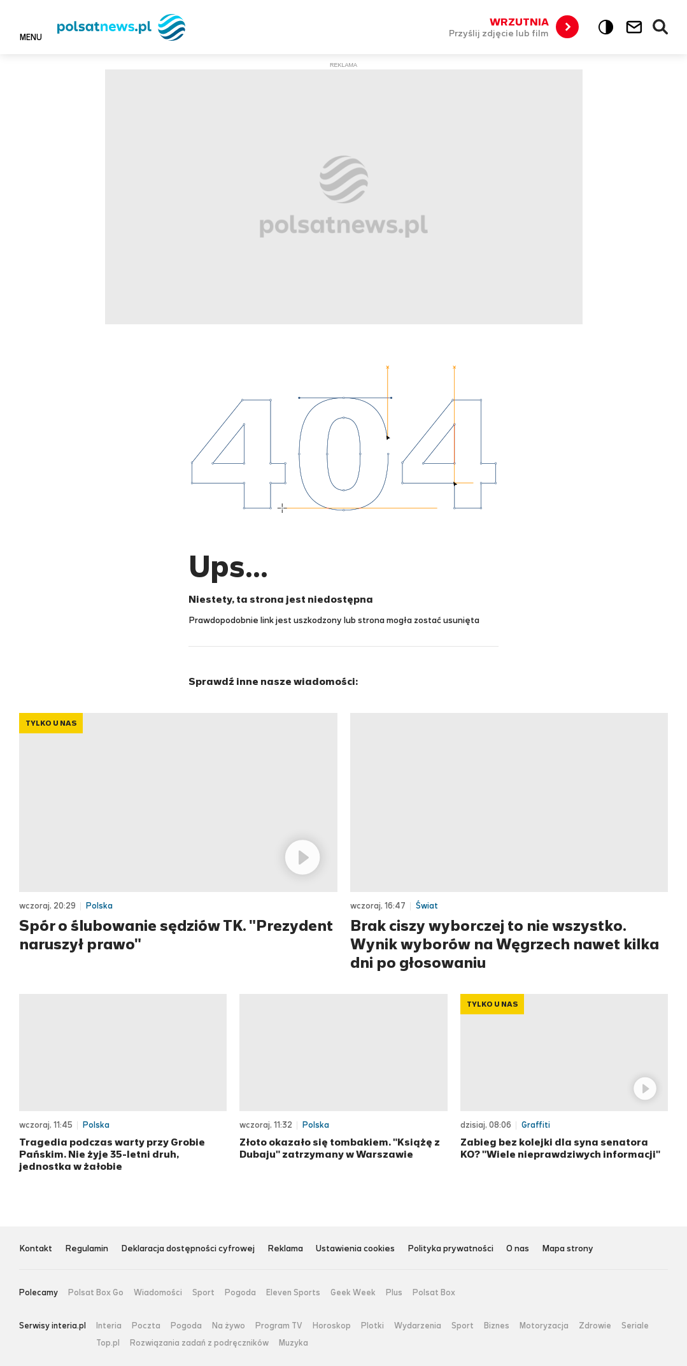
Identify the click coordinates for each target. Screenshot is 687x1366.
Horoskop (332, 1326)
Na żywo (228, 1326)
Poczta (146, 1326)
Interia (109, 1326)
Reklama (285, 1249)
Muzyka (293, 1343)
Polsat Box (434, 1293)
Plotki (372, 1326)
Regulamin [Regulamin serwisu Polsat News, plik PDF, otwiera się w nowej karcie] (86, 1249)
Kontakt (35, 1249)
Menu (31, 37)
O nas (517, 1249)
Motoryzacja (544, 1326)
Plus (394, 1293)
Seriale (635, 1326)
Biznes (496, 1326)
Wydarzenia (417, 1326)
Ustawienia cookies (355, 1249)
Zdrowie (595, 1326)
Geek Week (353, 1293)
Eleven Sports (293, 1293)
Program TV (278, 1326)
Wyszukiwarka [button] (661, 27)
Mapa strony (567, 1249)
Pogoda (240, 1293)
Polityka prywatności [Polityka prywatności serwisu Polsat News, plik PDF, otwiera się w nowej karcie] (450, 1249)
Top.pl (108, 1343)
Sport (203, 1293)
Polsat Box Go (96, 1293)
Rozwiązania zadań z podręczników (199, 1343)
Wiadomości (158, 1293)
